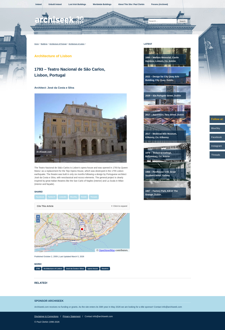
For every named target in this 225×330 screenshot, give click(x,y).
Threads (93, 197)
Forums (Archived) (159, 4)
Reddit (84, 197)
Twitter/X (51, 197)
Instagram (216, 146)
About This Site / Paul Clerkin (131, 4)
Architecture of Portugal (58, 44)
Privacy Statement (71, 316)
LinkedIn (62, 197)
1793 (38, 269)
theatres (105, 269)
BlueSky (73, 197)
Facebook (40, 197)
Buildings (44, 44)
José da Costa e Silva (75, 269)
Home (36, 44)
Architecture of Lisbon (77, 44)
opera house (93, 269)
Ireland (38, 4)
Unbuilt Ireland (55, 4)
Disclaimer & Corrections (46, 316)
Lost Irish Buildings (77, 4)
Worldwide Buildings (102, 4)
